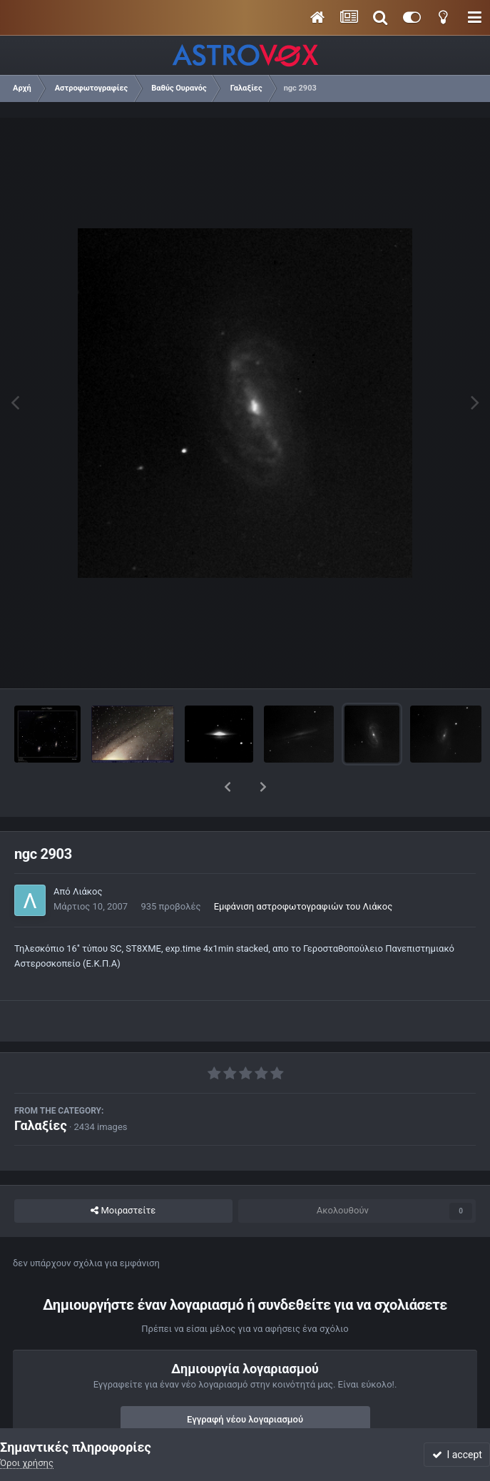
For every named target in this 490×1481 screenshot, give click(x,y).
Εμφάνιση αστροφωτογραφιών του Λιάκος (303, 869)
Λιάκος (88, 854)
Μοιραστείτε (123, 1173)
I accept (457, 1454)
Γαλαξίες (40, 1088)
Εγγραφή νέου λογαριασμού (245, 1382)
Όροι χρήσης (26, 1462)
